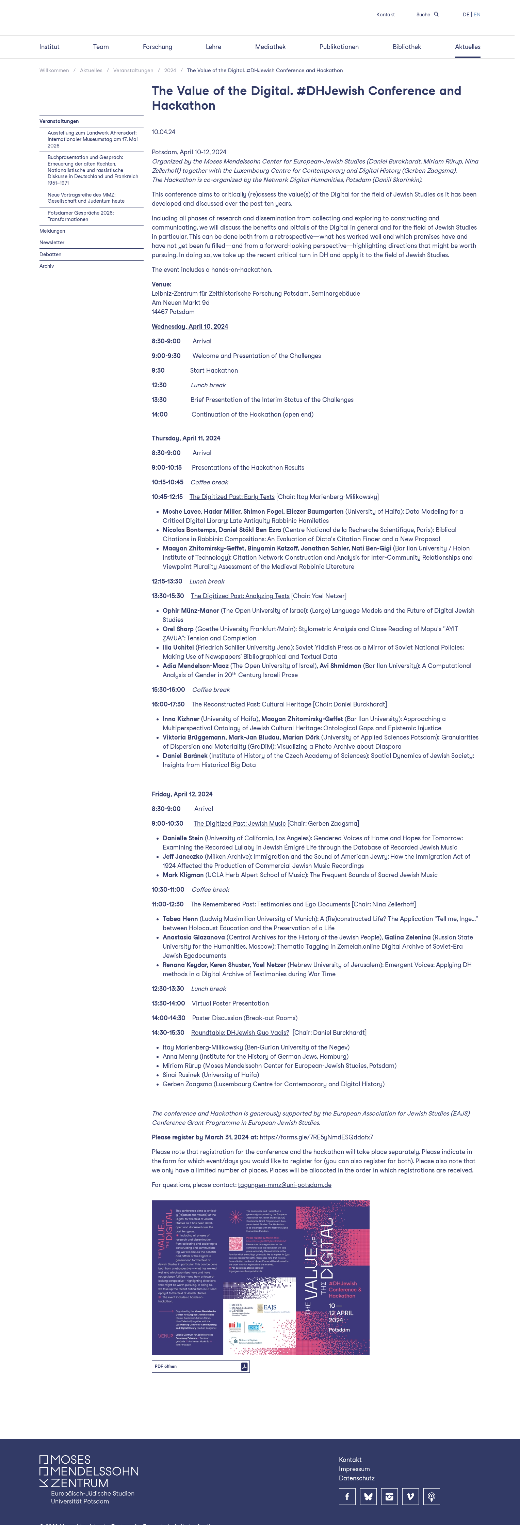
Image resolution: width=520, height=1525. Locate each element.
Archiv (46, 302)
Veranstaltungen (133, 107)
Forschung (157, 83)
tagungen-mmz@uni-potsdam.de (284, 1221)
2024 (170, 107)
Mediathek (270, 83)
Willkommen (54, 107)
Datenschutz (357, 1478)
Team (101, 83)
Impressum (354, 1469)
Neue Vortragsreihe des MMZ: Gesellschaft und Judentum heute (86, 234)
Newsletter (51, 278)
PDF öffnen (166, 1402)
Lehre (213, 83)
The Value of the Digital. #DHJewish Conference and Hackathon (265, 107)
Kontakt (385, 14)
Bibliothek (407, 83)
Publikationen (339, 83)
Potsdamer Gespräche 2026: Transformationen (81, 252)
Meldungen (52, 267)
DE (466, 14)
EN (477, 14)
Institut (49, 83)
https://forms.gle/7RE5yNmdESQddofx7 (316, 1173)
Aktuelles (468, 83)
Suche (429, 14)
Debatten (50, 290)
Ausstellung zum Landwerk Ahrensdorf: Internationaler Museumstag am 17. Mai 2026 (93, 175)
